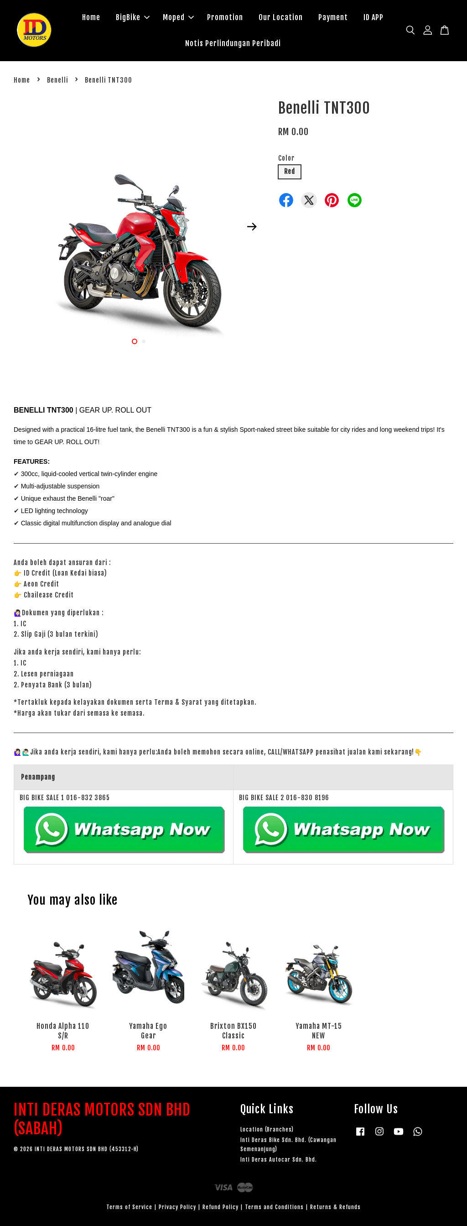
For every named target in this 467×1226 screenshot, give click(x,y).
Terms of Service (129, 1207)
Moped (178, 17)
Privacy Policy (177, 1207)
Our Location (281, 17)
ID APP (373, 17)
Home (91, 17)
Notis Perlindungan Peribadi (233, 43)
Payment (333, 17)
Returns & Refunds (335, 1207)
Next (252, 226)
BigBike (133, 17)
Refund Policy (220, 1207)
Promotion (225, 17)
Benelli (57, 80)
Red (289, 171)
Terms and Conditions (274, 1207)
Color (286, 158)
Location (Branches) (267, 1129)
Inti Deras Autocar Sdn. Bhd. (278, 1159)
